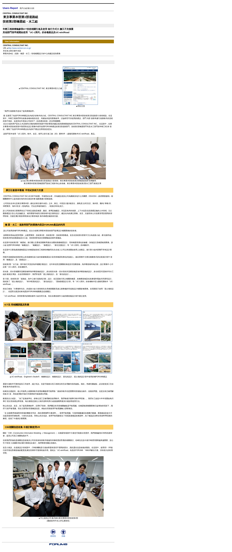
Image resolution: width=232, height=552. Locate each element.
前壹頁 (53, 535)
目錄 (63, 535)
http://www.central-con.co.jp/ (19, 48)
